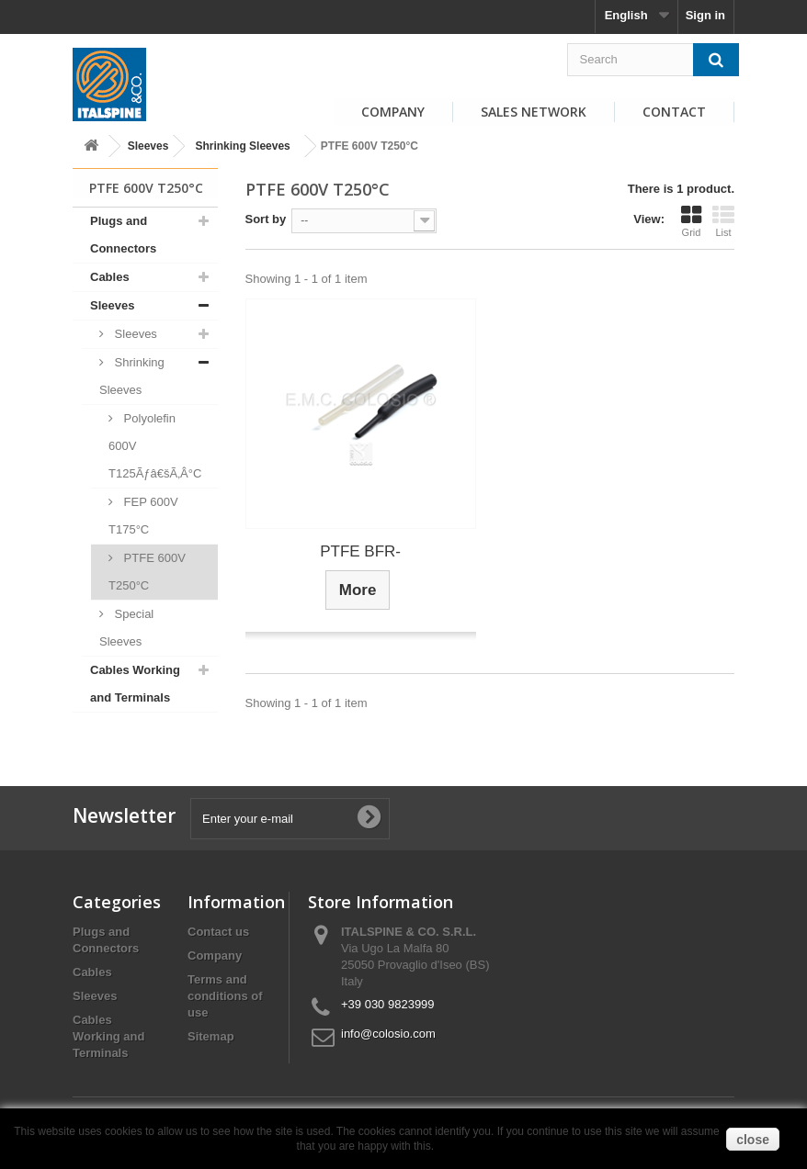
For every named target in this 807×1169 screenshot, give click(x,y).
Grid (691, 221)
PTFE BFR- (360, 551)
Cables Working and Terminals (135, 683)
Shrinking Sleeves (242, 146)
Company (393, 111)
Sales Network (533, 111)
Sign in (705, 15)
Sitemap (211, 1036)
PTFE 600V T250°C (147, 571)
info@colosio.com (388, 1033)
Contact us (218, 932)
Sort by (266, 219)
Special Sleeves (126, 627)
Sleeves (148, 146)
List (723, 221)
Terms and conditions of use (225, 995)
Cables (110, 277)
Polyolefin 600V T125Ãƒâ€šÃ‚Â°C (154, 445)
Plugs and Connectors (123, 234)
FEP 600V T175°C (143, 515)
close (752, 1139)
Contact (674, 111)
